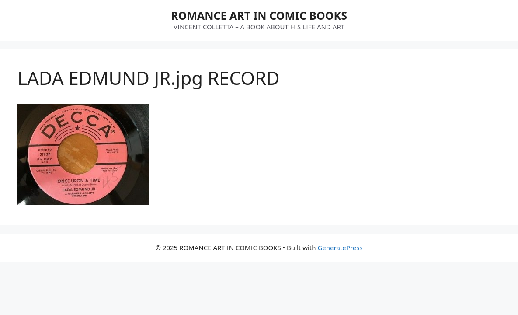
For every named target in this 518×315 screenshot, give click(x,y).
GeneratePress (339, 247)
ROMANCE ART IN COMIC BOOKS (259, 15)
